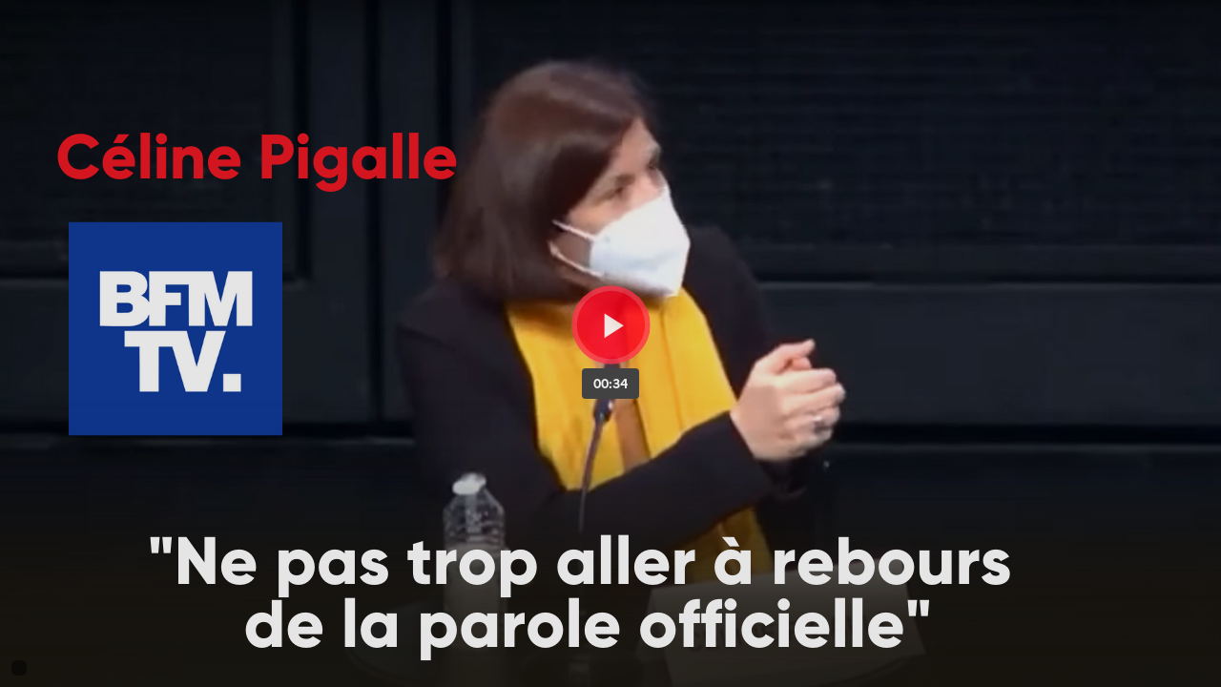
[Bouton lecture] (611, 324)
